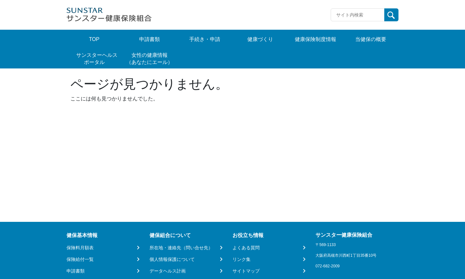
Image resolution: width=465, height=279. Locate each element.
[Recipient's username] (358, 14)
